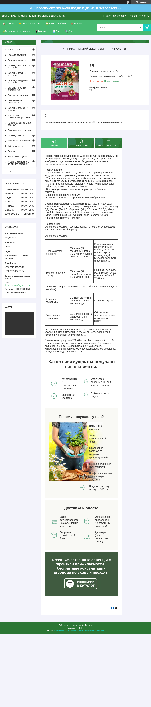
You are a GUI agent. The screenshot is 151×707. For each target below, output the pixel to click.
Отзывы (9, 171)
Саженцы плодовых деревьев (18, 109)
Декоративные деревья (19, 130)
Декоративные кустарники (15, 101)
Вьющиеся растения (18, 95)
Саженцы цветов (16, 135)
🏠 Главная (8, 23)
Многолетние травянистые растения (19, 116)
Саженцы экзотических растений (19, 66)
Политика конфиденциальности (91, 631)
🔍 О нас (69, 31)
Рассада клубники (17, 55)
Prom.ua (88, 625)
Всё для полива (15, 146)
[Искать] (139, 27)
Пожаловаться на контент (65, 631)
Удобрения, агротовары (19, 140)
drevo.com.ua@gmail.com (17, 285)
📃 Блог (56, 31)
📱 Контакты (41, 31)
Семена (12, 151)
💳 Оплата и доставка (30, 23)
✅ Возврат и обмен (56, 23)
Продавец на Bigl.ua (75, 628)
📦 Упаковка (77, 23)
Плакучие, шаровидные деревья (19, 124)
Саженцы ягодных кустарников (17, 89)
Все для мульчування (18, 156)
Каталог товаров (13, 49)
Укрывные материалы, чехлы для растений (19, 163)
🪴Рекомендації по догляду (16, 31)
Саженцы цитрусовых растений (18, 81)
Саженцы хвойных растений (17, 74)
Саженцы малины (17, 60)
